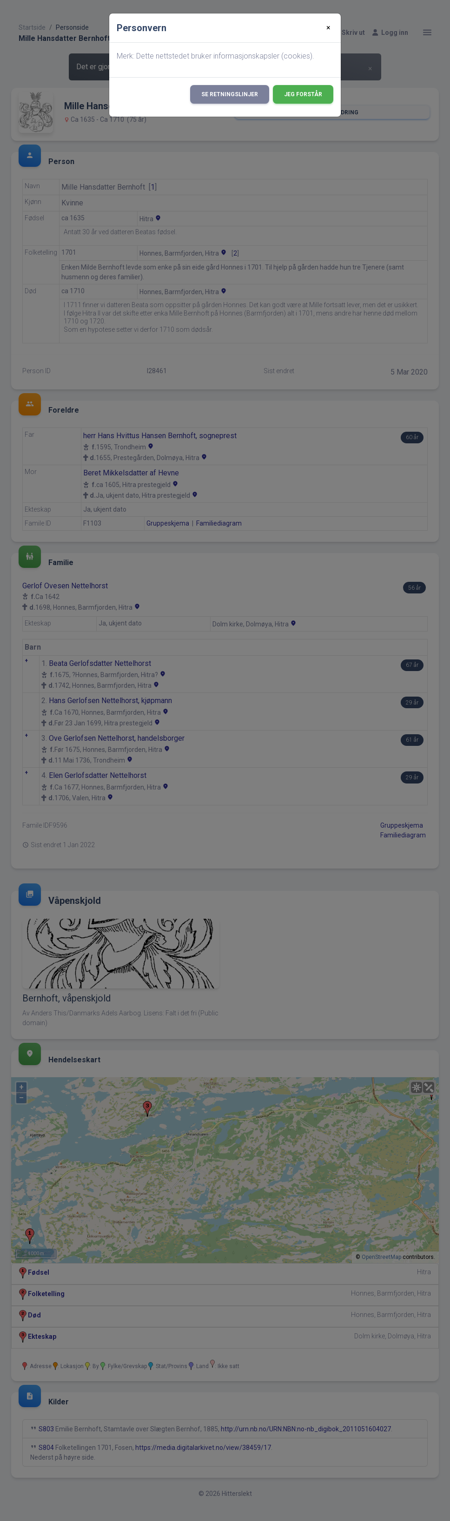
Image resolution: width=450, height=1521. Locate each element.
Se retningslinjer (229, 94)
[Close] (328, 27)
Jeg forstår (303, 94)
